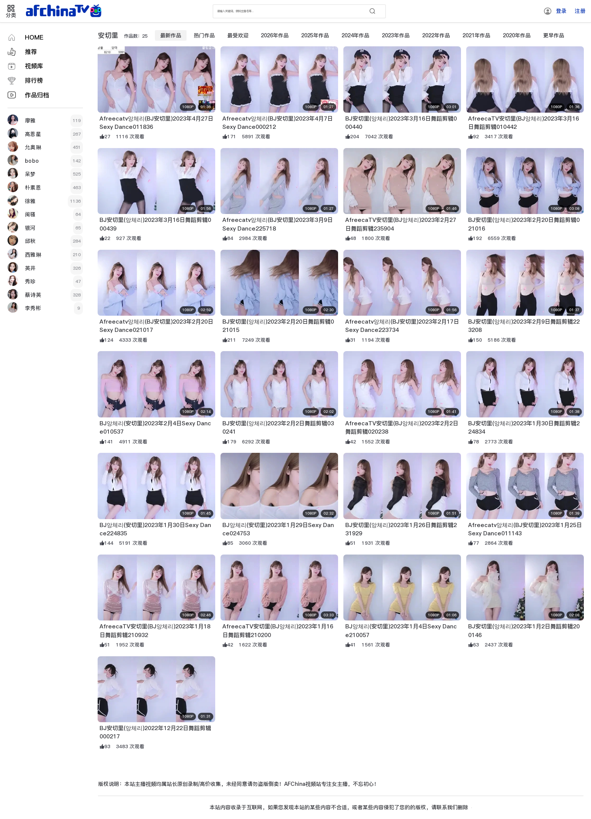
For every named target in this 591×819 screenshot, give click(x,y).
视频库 (34, 66)
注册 (580, 11)
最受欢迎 (237, 35)
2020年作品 (517, 35)
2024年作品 (355, 35)
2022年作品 (436, 35)
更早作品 (553, 35)
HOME (34, 37)
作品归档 (37, 95)
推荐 (31, 52)
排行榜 (34, 80)
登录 (561, 11)
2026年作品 (275, 35)
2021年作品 (476, 35)
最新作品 (170, 35)
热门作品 (204, 35)
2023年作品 (396, 35)
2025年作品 (315, 35)
